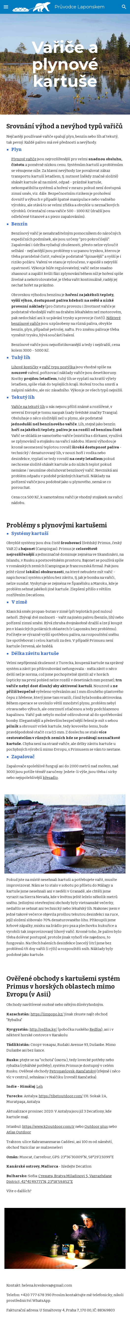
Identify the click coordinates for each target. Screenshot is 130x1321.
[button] (6, 7)
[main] (65, 64)
